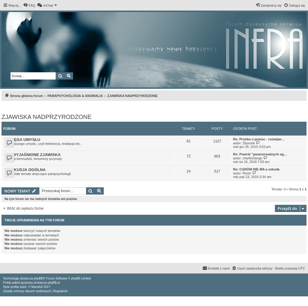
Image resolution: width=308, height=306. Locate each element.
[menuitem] (29, 5)
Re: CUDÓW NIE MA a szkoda (256, 169)
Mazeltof (37, 287)
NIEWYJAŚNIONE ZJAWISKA (33, 154)
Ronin (246, 173)
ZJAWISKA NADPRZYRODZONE (46, 117)
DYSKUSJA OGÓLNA (26, 169)
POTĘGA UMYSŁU (23, 139)
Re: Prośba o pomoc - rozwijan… (259, 139)
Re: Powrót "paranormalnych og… (260, 154)
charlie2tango (252, 158)
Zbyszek (248, 143)
